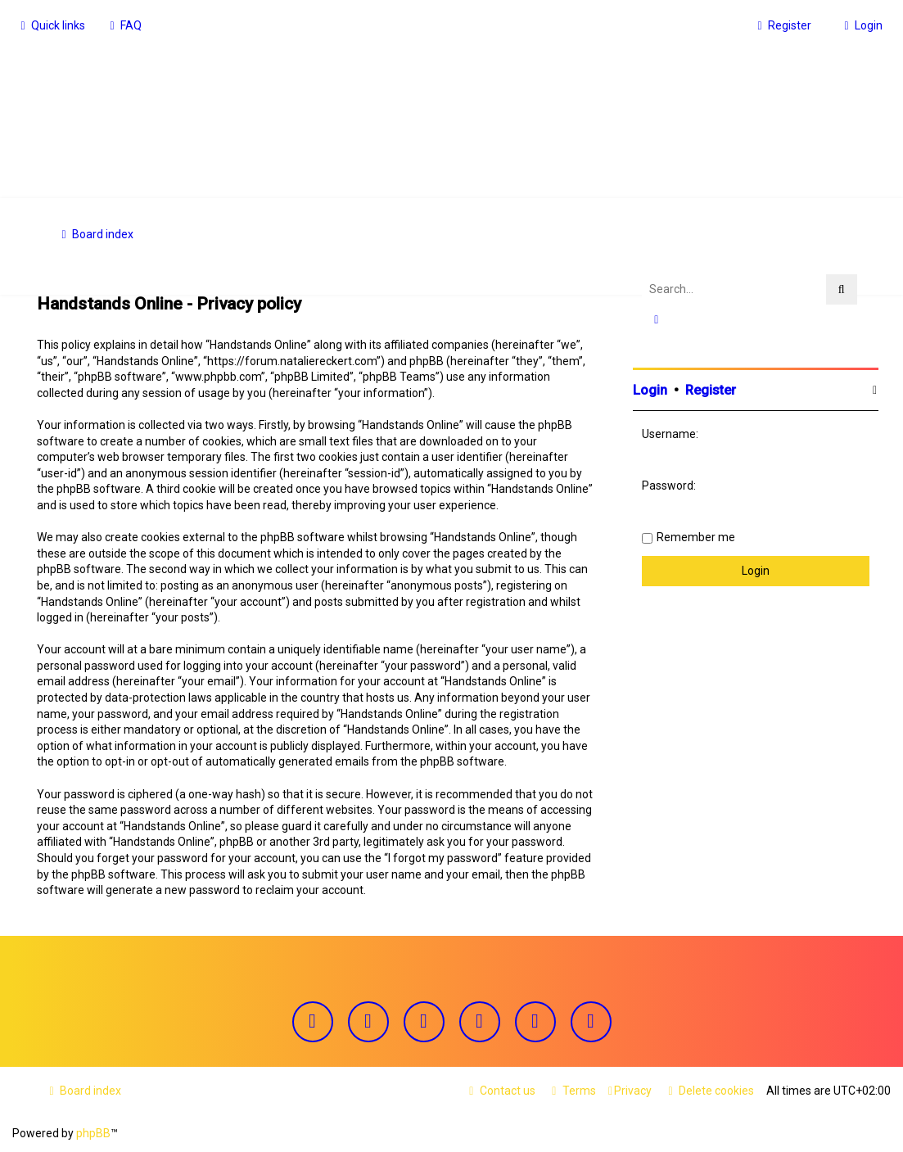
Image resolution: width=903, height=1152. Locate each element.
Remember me (696, 535)
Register (710, 388)
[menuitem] (124, 25)
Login (650, 388)
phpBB (93, 1133)
